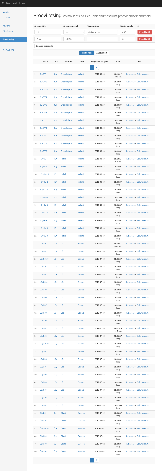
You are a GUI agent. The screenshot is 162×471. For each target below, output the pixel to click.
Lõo (62, 243)
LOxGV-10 (44, 259)
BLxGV (43, 74)
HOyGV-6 (44, 213)
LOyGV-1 (44, 336)
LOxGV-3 (44, 274)
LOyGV (43, 328)
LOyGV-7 (44, 390)
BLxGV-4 (43, 112)
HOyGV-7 (44, 220)
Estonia (81, 243)
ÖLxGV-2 (44, 436)
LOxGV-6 (44, 297)
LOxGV (43, 243)
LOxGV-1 (44, 251)
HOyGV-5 (44, 205)
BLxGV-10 (44, 89)
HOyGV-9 (44, 236)
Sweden (81, 413)
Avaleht (6, 12)
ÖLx (55, 413)
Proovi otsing (8, 39)
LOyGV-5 (44, 374)
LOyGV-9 (44, 405)
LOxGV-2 (44, 267)
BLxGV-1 (43, 82)
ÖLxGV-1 (44, 421)
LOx (55, 243)
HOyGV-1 (44, 166)
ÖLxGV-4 (44, 451)
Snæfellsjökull (66, 74)
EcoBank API (8, 50)
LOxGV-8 (44, 313)
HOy (55, 159)
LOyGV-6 (44, 382)
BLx (55, 74)
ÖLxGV (43, 413)
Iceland (81, 74)
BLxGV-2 (43, 97)
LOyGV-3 (44, 359)
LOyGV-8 (44, 398)
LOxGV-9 (44, 320)
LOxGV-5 (44, 290)
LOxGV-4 (44, 282)
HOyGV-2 (44, 182)
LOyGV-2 (44, 351)
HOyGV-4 (44, 197)
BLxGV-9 (43, 151)
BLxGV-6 (43, 128)
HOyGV (43, 159)
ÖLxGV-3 (44, 444)
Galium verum (142, 74)
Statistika (6, 18)
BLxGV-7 (43, 136)
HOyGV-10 (44, 174)
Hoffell (63, 159)
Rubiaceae (130, 74)
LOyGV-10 (44, 344)
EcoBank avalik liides (13, 3)
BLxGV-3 (43, 105)
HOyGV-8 (44, 228)
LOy (55, 328)
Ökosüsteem (8, 31)
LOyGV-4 (44, 367)
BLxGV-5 (43, 120)
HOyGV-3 (44, 190)
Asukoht (6, 26)
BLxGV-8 (43, 143)
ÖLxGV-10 (44, 428)
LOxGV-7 (44, 305)
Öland (63, 413)
